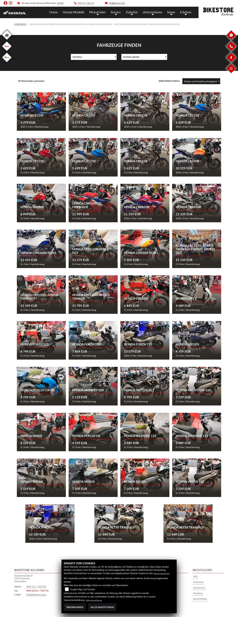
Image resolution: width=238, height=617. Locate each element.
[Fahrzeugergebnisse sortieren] (201, 81)
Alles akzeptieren (102, 607)
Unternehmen (155, 11)
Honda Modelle (82, 11)
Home (63, 11)
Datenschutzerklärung (163, 573)
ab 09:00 (60, 3)
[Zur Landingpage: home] (6, 40)
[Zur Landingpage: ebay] (6, 62)
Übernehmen (74, 607)
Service (121, 11)
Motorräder (104, 11)
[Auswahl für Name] (94, 57)
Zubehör (135, 11)
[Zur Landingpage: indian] (6, 51)
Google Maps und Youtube (82, 589)
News (172, 11)
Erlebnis (186, 11)
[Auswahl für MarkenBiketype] (144, 57)
